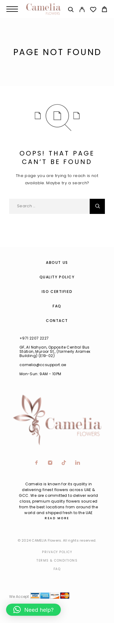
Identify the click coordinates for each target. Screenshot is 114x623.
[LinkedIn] (78, 463)
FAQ (57, 306)
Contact (57, 320)
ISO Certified (57, 291)
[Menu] (12, 9)
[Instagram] (50, 463)
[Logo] (43, 9)
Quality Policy (57, 277)
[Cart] (104, 10)
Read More (57, 518)
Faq (57, 569)
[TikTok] (64, 463)
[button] (33, 610)
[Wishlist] (93, 10)
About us (57, 262)
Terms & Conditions (57, 560)
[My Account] (82, 10)
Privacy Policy (57, 552)
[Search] (70, 10)
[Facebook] (36, 463)
